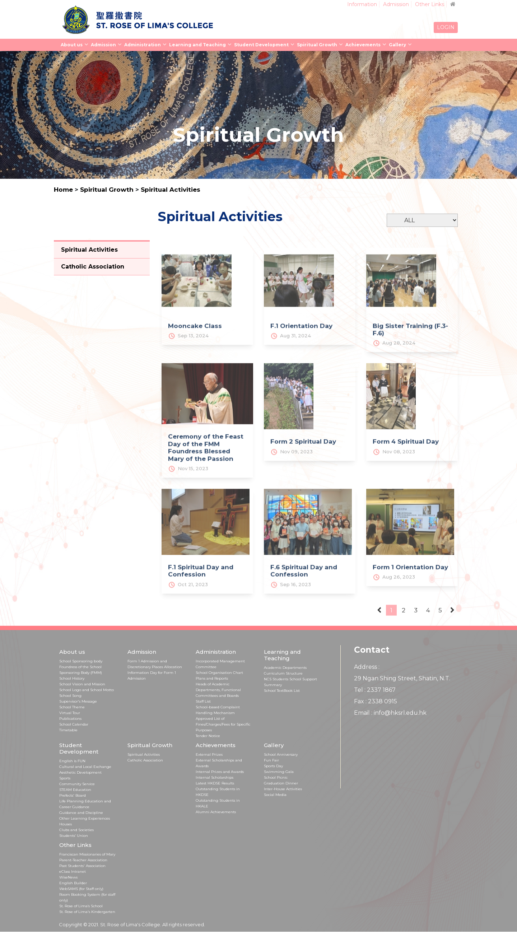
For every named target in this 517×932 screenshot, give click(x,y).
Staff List (203, 701)
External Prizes (209, 754)
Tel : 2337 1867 (375, 689)
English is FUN (72, 761)
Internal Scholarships (214, 777)
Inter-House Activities (283, 789)
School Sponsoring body (80, 661)
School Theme (72, 707)
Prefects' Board (72, 795)
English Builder (73, 883)
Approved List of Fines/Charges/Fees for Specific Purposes (223, 724)
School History (71, 678)
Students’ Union (73, 835)
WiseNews (68, 877)
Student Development (261, 44)
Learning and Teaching (197, 44)
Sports (64, 778)
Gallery (397, 44)
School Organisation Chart (219, 672)
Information (362, 4)
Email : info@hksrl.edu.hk (390, 712)
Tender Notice (208, 735)
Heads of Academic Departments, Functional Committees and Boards (218, 690)
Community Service (77, 784)
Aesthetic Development (80, 772)
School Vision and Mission (82, 684)
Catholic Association (145, 760)
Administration (142, 44)
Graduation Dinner (281, 783)
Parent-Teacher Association (83, 860)
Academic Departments (285, 667)
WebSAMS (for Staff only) (81, 888)
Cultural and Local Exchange (85, 766)
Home (63, 189)
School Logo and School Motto (86, 690)
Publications (70, 718)
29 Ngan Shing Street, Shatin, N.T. (402, 678)
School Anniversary (281, 754)
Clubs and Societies (76, 830)
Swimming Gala (279, 771)
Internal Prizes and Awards (220, 771)
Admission (396, 4)
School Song (70, 695)
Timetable (68, 730)
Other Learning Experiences (84, 818)
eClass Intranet (72, 871)
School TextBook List (282, 690)
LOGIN (446, 27)
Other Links (429, 4)
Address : (366, 666)
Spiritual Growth (317, 44)
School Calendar (73, 724)
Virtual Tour (69, 712)
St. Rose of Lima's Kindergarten (87, 911)
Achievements (363, 44)
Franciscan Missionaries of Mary (87, 854)
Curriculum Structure (283, 673)
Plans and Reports (212, 678)
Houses (65, 824)
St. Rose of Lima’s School (81, 906)
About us (72, 44)
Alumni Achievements (216, 812)
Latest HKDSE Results (215, 783)
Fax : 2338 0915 (375, 701)
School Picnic (276, 777)
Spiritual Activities (170, 189)
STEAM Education (75, 789)
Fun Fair (271, 760)
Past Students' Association (82, 865)
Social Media (275, 794)
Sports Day (273, 766)
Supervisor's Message (78, 701)
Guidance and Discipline (81, 812)
